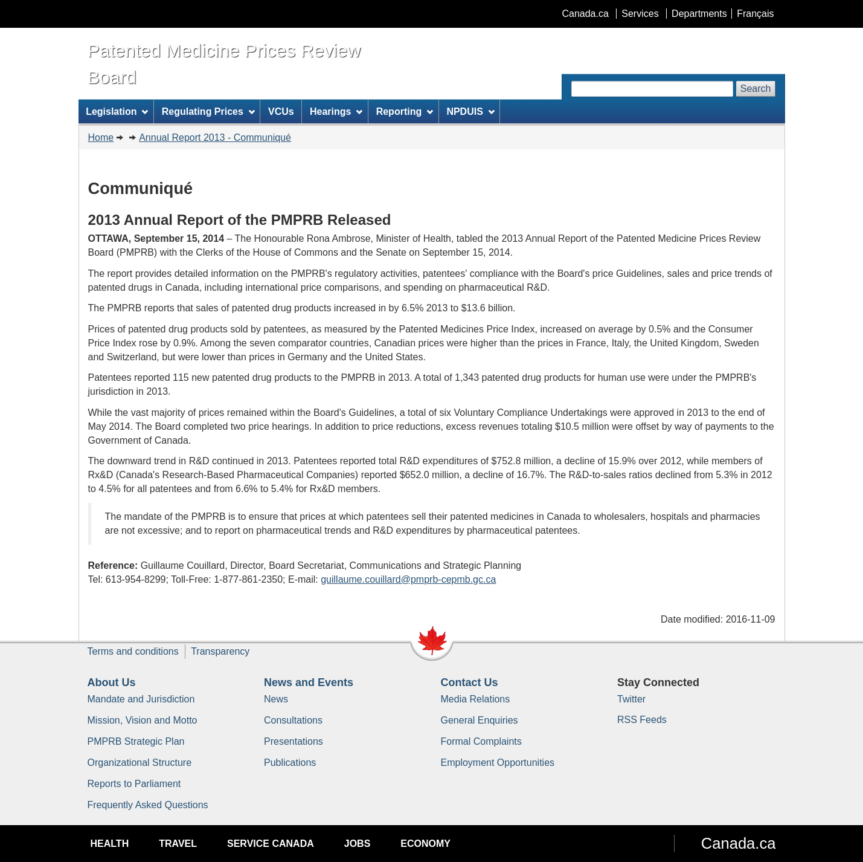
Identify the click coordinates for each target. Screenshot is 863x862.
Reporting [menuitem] (404, 111)
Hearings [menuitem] (336, 111)
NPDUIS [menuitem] (470, 111)
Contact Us (469, 682)
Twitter (631, 699)
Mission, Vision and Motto (142, 720)
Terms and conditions (133, 651)
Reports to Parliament (134, 784)
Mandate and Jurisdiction (141, 699)
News (276, 699)
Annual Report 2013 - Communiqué (215, 137)
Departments (699, 13)
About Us (112, 682)
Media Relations (475, 699)
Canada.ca (585, 13)
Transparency (220, 651)
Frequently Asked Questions (148, 805)
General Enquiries (479, 720)
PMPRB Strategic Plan (136, 741)
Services (639, 13)
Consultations (293, 720)
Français (755, 13)
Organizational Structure (140, 762)
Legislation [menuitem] (117, 111)
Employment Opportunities (498, 762)
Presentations (293, 741)
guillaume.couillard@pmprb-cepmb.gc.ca (408, 579)
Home (101, 137)
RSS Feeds (642, 720)
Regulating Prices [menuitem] (208, 111)
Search (755, 88)
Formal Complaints (481, 741)
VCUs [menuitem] (281, 111)
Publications (290, 762)
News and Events (308, 682)
